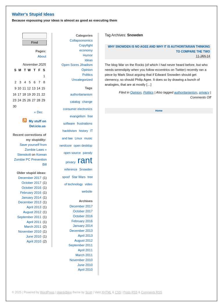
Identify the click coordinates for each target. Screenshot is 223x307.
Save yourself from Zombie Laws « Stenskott (32, 149)
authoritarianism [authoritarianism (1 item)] (81, 94)
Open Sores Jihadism (77, 65)
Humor (88, 55)
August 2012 (32, 212)
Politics (148, 92)
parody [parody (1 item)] (87, 153)
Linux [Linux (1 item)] (78, 138)
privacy (204, 92)
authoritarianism (185, 92)
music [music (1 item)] (88, 138)
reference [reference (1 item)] (70, 169)
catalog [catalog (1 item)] (75, 101)
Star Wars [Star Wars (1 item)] (78, 177)
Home (159, 110)
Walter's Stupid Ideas (33, 14)
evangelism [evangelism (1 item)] (77, 116)
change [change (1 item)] (87, 101)
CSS (118, 292)
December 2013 (30, 202)
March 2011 (32, 226)
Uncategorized (82, 79)
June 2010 (33, 236)
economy (86, 50)
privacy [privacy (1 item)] (70, 162)
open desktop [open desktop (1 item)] (83, 145)
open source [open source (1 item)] (72, 153)
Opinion (136, 92)
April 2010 (34, 241)
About (42, 56)
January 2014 (31, 197)
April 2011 (34, 222)
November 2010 (30, 231)
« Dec (38, 112)
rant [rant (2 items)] (85, 160)
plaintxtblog (64, 292)
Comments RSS (151, 292)
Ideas (89, 60)
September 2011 (29, 217)
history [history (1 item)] (83, 130)
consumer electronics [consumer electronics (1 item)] (77, 109)
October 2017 (31, 182)
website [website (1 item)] (87, 191)
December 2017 (30, 177)
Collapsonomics (81, 40)
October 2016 (31, 187)
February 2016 (30, 192)
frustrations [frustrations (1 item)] (84, 123)
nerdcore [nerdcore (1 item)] (66, 145)
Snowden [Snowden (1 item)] (85, 169)
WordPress (47, 292)
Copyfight (86, 45)
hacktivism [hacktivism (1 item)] (69, 130)
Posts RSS (130, 292)
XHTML (107, 292)
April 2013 (34, 207)
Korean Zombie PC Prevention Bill (30, 159)
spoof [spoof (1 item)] (66, 177)
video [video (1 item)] (88, 184)
